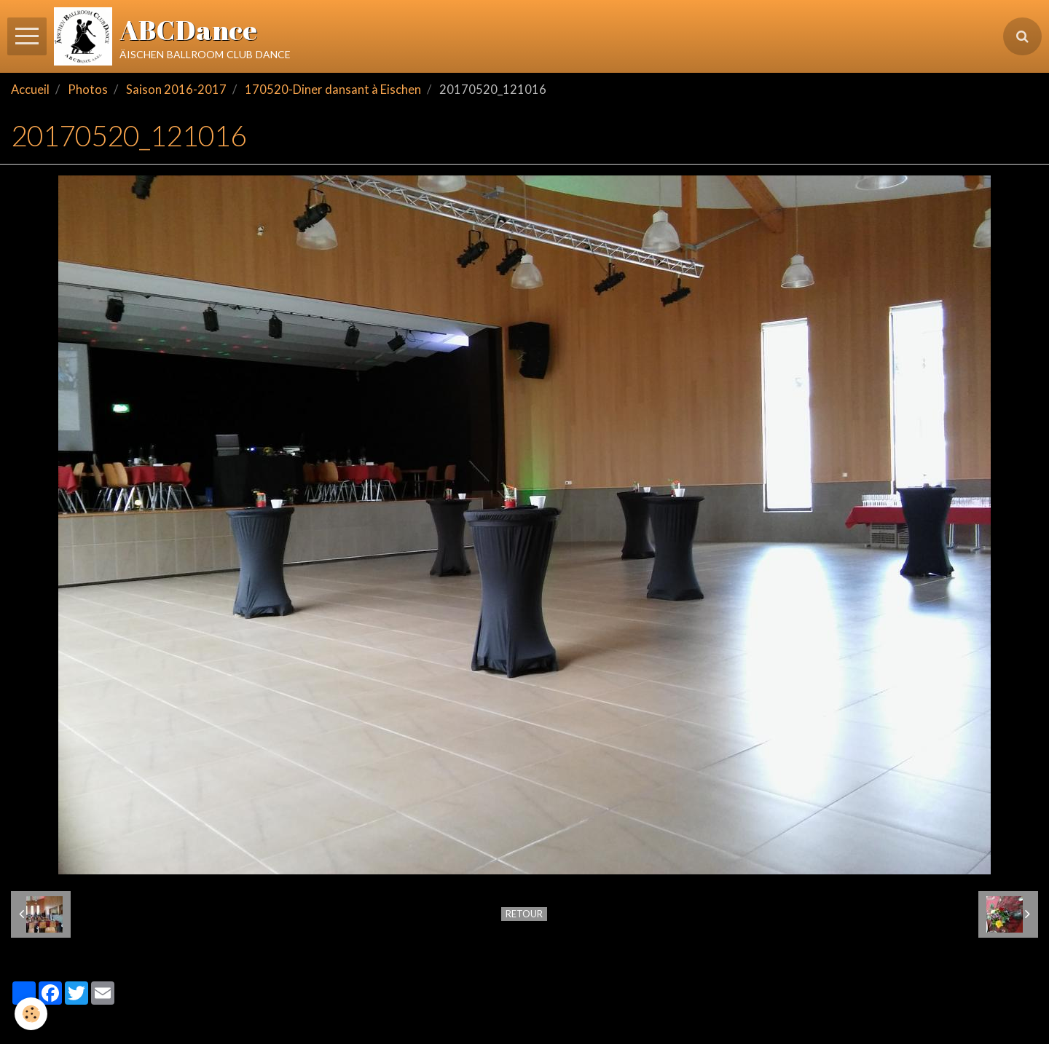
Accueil (30, 89)
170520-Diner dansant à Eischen (333, 89)
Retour (524, 914)
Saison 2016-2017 (176, 89)
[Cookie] (31, 1013)
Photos (88, 89)
